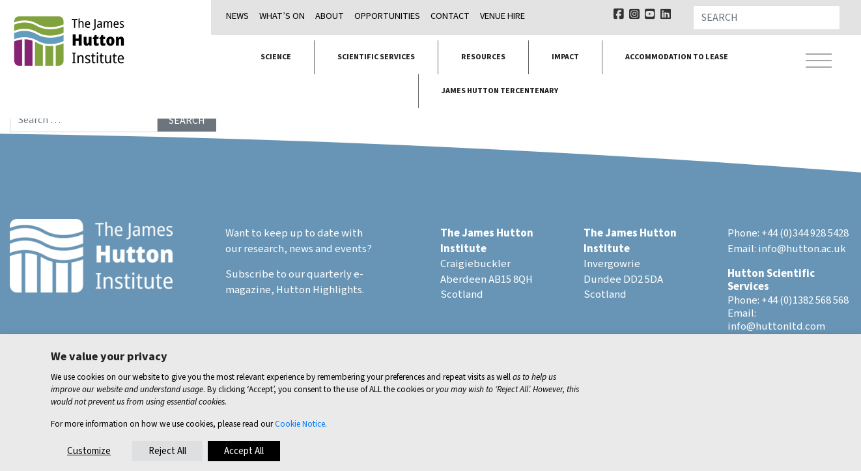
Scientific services (376, 57)
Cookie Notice (300, 424)
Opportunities (387, 16)
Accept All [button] (244, 451)
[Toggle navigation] (819, 62)
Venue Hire (502, 16)
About (329, 16)
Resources (483, 57)
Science (276, 57)
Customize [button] (89, 451)
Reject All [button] (167, 451)
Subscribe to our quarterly (288, 274)
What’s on (282, 16)
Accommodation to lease (676, 57)
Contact (450, 16)
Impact (565, 57)
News (237, 16)
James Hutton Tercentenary (500, 90)
